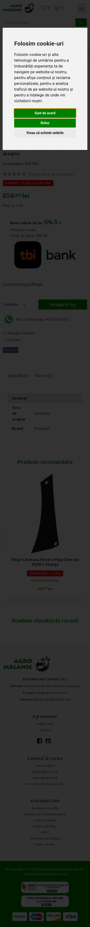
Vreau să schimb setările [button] (45, 133)
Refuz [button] (45, 123)
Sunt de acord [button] (45, 113)
